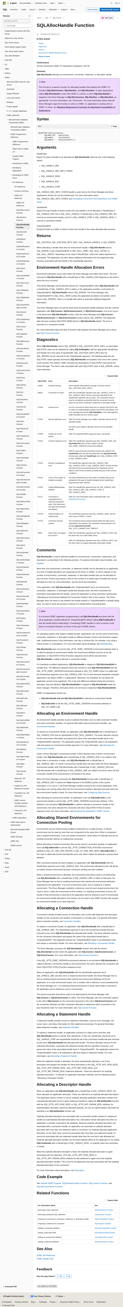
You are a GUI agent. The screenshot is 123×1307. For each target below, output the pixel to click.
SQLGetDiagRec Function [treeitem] (22, 524)
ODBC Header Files (45, 1259)
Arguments (43, 47)
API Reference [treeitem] (19, 187)
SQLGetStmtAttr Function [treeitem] (22, 554)
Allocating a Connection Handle (101, 943)
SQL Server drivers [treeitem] (12, 43)
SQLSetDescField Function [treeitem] (23, 685)
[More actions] (117, 18)
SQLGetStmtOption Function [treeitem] (23, 561)
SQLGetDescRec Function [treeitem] (22, 510)
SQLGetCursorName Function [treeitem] (23, 488)
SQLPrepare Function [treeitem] (21, 619)
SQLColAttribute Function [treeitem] (22, 291)
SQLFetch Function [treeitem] (20, 422)
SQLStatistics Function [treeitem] (21, 750)
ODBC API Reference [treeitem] (20, 204)
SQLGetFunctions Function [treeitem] (23, 539)
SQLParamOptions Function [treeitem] (23, 612)
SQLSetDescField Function (105, 1233)
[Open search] (111, 3)
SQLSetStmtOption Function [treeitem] (23, 736)
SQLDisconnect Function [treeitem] (22, 364)
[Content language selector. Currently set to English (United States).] (13, 1296)
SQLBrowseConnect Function (75, 1183)
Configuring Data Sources (99, 792)
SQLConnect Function (49, 333)
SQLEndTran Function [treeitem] (21, 386)
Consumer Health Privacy (69, 1302)
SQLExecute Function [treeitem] (21, 408)
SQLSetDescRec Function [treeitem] (22, 692)
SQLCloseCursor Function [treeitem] (22, 284)
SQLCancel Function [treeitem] (20, 269)
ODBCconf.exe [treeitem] (16, 845)
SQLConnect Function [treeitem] (21, 328)
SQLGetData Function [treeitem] (21, 495)
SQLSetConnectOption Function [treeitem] (23, 670)
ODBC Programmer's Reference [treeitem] (20, 143)
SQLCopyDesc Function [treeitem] (22, 335)
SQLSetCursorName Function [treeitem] (22, 677)
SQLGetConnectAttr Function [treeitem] (23, 473)
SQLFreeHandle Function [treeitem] (22, 459)
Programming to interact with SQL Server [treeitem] (17, 32)
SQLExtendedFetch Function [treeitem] (22, 415)
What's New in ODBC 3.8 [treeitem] (20, 150)
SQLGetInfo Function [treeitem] (20, 546)
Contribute (43, 1302)
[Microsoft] (4, 3)
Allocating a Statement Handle (64, 1056)
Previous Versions (21, 1302)
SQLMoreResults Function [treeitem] (22, 575)
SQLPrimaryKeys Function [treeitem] (22, 626)
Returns (42, 50)
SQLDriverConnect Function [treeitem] (23, 371)
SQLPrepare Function (103, 1224)
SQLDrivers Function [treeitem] (20, 379)
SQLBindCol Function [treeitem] (21, 240)
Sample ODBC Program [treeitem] (18, 157)
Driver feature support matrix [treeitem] (15, 47)
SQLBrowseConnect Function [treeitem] (22, 255)
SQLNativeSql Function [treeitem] (21, 583)
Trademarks (100, 1302)
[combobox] (16, 21)
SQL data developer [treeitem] (12, 56)
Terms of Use (88, 1302)
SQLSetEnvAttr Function (104, 1237)
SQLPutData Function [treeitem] (21, 648)
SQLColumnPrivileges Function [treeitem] (22, 306)
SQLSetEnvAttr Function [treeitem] (22, 699)
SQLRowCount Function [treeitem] (22, 656)
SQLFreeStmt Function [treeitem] (21, 466)
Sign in (117, 3)
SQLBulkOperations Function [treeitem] (22, 262)
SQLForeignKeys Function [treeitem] (22, 437)
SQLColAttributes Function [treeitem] (22, 299)
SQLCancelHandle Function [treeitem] (22, 277)
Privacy (52, 1302)
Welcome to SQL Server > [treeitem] (14, 38)
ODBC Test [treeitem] (15, 841)
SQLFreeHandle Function (104, 1219)
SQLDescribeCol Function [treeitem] (22, 350)
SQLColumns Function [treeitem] (21, 313)
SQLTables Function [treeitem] (20, 765)
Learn (39, 18)
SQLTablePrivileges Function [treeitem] (22, 758)
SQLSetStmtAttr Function (104, 1242)
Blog (32, 1302)
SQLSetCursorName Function (49, 1187)
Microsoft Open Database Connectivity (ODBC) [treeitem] (20, 128)
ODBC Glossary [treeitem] (17, 837)
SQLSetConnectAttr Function (106, 1228)
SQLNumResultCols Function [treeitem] (22, 597)
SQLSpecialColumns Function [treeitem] (22, 743)
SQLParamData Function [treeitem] (22, 605)
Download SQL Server (110, 10)
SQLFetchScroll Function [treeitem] (22, 430)
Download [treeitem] (10, 89)
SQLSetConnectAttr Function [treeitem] (23, 663)
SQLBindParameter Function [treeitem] (22, 248)
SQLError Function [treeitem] (19, 393)
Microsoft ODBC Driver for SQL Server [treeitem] (18, 83)
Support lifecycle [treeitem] (13, 94)
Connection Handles (72, 921)
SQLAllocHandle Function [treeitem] (23, 226)
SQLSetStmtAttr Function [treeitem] (22, 728)
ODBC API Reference (46, 1255)
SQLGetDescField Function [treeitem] (23, 503)
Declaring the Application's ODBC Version (91, 811)
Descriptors (79, 1170)
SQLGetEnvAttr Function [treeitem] (22, 532)
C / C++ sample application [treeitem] (17, 111)
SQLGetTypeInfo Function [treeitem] (22, 568)
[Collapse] (29, 16)
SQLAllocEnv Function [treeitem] (21, 218)
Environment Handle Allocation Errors (53, 53)
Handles (40, 563)
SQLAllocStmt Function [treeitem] (21, 233)
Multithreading (106, 644)
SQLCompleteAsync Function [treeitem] (23, 320)
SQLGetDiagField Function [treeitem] (23, 517)
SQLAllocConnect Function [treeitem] (23, 211)
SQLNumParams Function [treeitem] (22, 590)
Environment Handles (46, 727)
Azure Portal (92, 10)
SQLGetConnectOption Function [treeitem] (23, 481)
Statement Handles (70, 1027)
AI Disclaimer (7, 1302)
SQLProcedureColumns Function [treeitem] (23, 634)
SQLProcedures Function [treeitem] (22, 641)
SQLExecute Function (103, 1214)
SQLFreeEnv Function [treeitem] (21, 452)
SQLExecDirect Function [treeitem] (22, 401)
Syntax (41, 43)
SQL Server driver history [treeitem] (14, 51)
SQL (47, 18)
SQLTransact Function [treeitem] (21, 772)
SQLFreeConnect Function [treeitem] (22, 444)
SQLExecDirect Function (104, 1210)
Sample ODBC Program (51, 1183)
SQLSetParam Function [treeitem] (21, 707)
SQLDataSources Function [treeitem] (22, 342)
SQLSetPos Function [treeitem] (20, 714)
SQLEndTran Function (77, 499)
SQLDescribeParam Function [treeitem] (23, 357)
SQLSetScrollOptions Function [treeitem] (23, 721)
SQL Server (56, 18)
